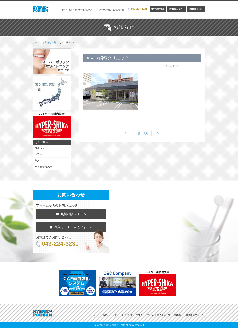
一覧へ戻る (141, 133)
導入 (37, 160)
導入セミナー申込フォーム (71, 227)
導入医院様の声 (43, 167)
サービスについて (86, 10)
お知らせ (73, 10)
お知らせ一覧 (49, 42)
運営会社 (178, 315)
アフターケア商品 (103, 10)
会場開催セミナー (196, 9)
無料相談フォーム (71, 214)
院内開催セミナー (176, 9)
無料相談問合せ (158, 9)
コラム (38, 154)
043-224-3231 (137, 8)
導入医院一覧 (118, 10)
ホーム (64, 10)
